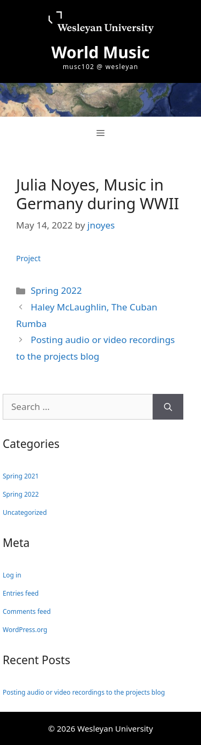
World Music (100, 52)
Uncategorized (25, 512)
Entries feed (21, 593)
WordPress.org (25, 629)
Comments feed (27, 611)
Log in (12, 575)
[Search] (168, 407)
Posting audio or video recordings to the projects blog (84, 692)
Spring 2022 (56, 290)
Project (28, 258)
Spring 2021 (21, 476)
